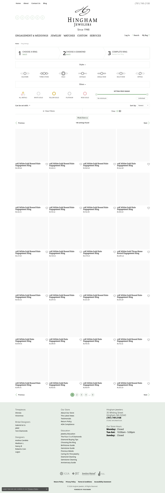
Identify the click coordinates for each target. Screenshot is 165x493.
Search (24, 54)
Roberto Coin (20, 449)
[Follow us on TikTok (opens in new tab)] (17, 17)
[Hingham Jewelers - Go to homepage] (82, 18)
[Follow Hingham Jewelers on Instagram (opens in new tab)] (27, 17)
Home (17, 43)
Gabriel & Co (20, 425)
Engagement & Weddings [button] (31, 35)
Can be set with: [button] (22, 105)
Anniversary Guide (68, 462)
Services (95, 35)
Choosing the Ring (68, 442)
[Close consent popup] (46, 489)
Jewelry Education (68, 434)
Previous (21, 123)
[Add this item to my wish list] (46, 164)
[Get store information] (114, 421)
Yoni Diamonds (21, 431)
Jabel (17, 428)
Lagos (17, 452)
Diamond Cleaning (68, 457)
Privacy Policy (71, 482)
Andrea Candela (21, 440)
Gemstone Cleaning (69, 459)
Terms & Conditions (85, 482)
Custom (82, 35)
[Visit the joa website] (101, 474)
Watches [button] (69, 35)
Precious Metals (67, 451)
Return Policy (66, 421)
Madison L (19, 443)
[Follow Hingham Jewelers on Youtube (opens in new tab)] (42, 17)
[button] (25, 3)
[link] (18, 3)
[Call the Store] (114, 417)
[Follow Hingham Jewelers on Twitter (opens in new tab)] (37, 17)
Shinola (18, 413)
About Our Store (67, 413)
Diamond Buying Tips (69, 439)
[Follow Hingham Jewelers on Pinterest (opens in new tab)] (32, 17)
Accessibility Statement (102, 482)
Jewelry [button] (56, 35)
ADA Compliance (67, 424)
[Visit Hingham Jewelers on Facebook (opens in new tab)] (22, 17)
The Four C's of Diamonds (71, 436)
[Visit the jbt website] (76, 474)
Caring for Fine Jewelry (70, 454)
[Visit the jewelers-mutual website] (89, 474)
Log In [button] (127, 35)
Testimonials (66, 418)
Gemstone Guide (68, 448)
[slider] (96, 94)
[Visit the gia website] (64, 474)
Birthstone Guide (68, 445)
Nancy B (18, 446)
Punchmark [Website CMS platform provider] (87, 489)
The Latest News (67, 416)
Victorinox (19, 416)
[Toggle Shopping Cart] (146, 35)
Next (145, 123)
